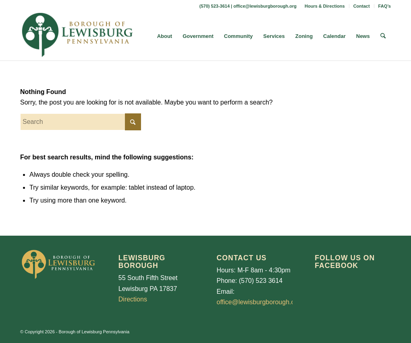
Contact (361, 6)
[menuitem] (325, 6)
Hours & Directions (325, 6)
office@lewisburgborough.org (265, 6)
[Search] (383, 36)
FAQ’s (384, 6)
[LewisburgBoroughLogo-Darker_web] (77, 36)
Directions (132, 299)
